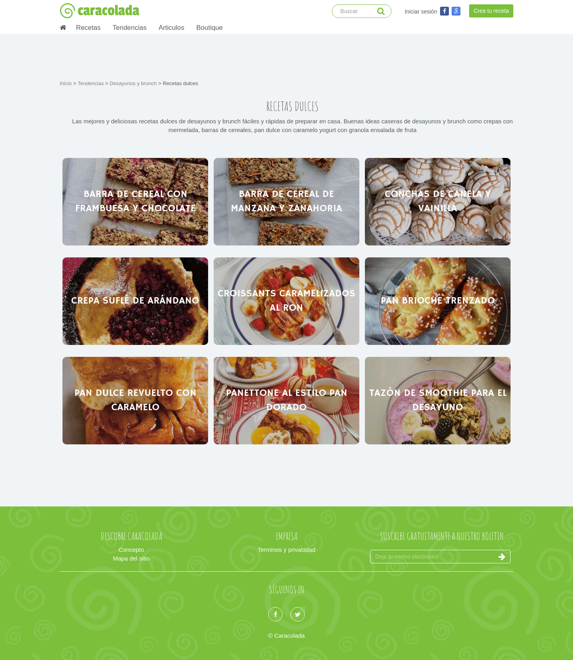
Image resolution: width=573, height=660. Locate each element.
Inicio (66, 83)
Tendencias (129, 27)
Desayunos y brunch (134, 83)
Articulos (171, 27)
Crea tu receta (491, 11)
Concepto (131, 549)
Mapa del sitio (131, 558)
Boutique (209, 27)
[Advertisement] (286, 56)
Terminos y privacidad (286, 549)
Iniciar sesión (421, 11)
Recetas (88, 27)
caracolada (99, 10)
